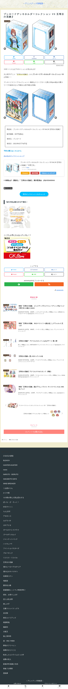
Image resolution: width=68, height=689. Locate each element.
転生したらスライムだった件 (13, 655)
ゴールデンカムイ (9, 534)
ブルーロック (8, 553)
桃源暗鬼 (6, 622)
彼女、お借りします (10, 595)
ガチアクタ (7, 525)
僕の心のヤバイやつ (10, 571)
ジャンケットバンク (10, 539)
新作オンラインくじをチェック (34, 194)
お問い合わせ (17, 683)
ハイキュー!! (7, 544)
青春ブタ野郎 (8, 668)
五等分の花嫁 (8, 188)
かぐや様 (6, 493)
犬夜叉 (5, 632)
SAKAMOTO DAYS (10, 479)
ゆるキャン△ (8, 507)
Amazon (25, 173)
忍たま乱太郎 (8, 599)
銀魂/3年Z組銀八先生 (10, 664)
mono (5, 470)
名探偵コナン (8, 576)
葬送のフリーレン (9, 645)
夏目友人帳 (7, 585)
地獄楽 (5, 581)
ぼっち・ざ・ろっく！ (11, 502)
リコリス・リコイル (10, 558)
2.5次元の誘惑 (8, 456)
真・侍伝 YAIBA (9, 641)
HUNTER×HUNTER (10, 465)
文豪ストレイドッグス (11, 608)
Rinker (27, 167)
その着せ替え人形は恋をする (13, 497)
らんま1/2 (6, 511)
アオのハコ (7, 516)
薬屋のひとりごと (9, 650)
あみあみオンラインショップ (14, 156)
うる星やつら (8, 488)
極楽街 (5, 627)
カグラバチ (7, 521)
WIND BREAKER (9, 483)
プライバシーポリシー (50, 683)
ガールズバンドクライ (11, 530)
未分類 (5, 613)
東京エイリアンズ (9, 618)
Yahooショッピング (48, 173)
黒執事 (5, 673)
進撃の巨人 (7, 659)
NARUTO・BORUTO (10, 474)
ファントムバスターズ (11, 548)
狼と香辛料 (7, 636)
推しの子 (6, 604)
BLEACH (6, 460)
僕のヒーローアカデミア (12, 567)
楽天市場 (35, 173)
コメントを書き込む (34, 432)
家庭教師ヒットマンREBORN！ (14, 590)
